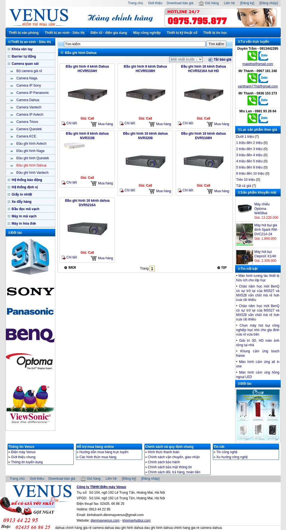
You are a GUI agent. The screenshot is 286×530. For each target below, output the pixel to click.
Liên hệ (229, 3)
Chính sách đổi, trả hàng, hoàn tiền (174, 472)
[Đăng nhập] (268, 3)
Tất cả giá (243, 186)
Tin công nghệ (227, 452)
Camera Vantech (29, 107)
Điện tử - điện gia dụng (108, 33)
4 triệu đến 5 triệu (249, 161)
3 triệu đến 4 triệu (249, 155)
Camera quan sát (25, 64)
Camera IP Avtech (30, 115)
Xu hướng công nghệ (232, 457)
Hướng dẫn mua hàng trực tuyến (104, 452)
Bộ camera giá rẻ (29, 71)
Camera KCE (26, 136)
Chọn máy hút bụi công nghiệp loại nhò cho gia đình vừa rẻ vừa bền (258, 330)
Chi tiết (69, 123)
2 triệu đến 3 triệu (249, 149)
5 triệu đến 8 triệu (249, 167)
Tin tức (219, 447)
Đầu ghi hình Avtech (31, 144)
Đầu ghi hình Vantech (32, 173)
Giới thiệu (155, 3)
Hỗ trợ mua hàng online (95, 447)
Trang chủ (135, 3)
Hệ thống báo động (26, 180)
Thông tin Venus (21, 447)
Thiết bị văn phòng (24, 33)
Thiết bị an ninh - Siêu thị (64, 33)
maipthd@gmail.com (257, 64)
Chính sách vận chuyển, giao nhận (174, 457)
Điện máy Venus (23, 452)
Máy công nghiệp (147, 33)
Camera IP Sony (28, 85)
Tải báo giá (219, 59)
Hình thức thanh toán (164, 452)
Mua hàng (101, 124)
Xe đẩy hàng (21, 202)
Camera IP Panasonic (32, 93)
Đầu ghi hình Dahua (31, 165)
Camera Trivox (27, 122)
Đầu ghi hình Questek (32, 158)
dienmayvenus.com (104, 520)
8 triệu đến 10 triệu (250, 173)
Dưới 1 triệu (245, 137)
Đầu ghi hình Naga (30, 151)
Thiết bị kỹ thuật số (182, 33)
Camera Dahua (27, 100)
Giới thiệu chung (23, 457)
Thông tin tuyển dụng (27, 462)
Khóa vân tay (22, 49)
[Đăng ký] (247, 3)
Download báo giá (180, 3)
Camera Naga (26, 78)
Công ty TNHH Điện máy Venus (101, 487)
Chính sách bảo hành (164, 462)
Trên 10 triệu (245, 180)
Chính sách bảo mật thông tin (170, 467)
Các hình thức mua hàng (98, 457)
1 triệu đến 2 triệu (249, 143)
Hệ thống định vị (24, 187)
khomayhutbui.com (136, 520)
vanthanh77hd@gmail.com (258, 86)
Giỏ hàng (209, 3)
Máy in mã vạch (24, 216)
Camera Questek (29, 129)
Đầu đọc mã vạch (25, 209)
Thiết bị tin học (215, 33)
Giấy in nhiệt (21, 194)
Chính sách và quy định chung (169, 447)
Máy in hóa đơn (23, 223)
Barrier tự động (23, 56)
